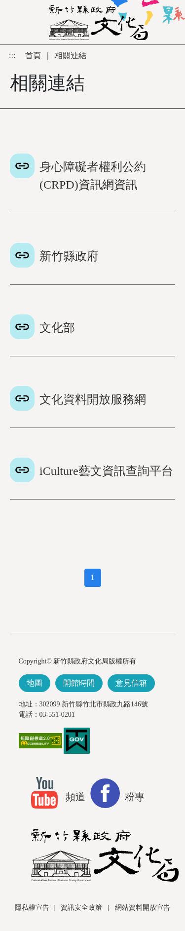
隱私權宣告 (32, 907)
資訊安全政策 (82, 907)
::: (13, 55)
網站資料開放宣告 (142, 907)
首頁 (34, 55)
